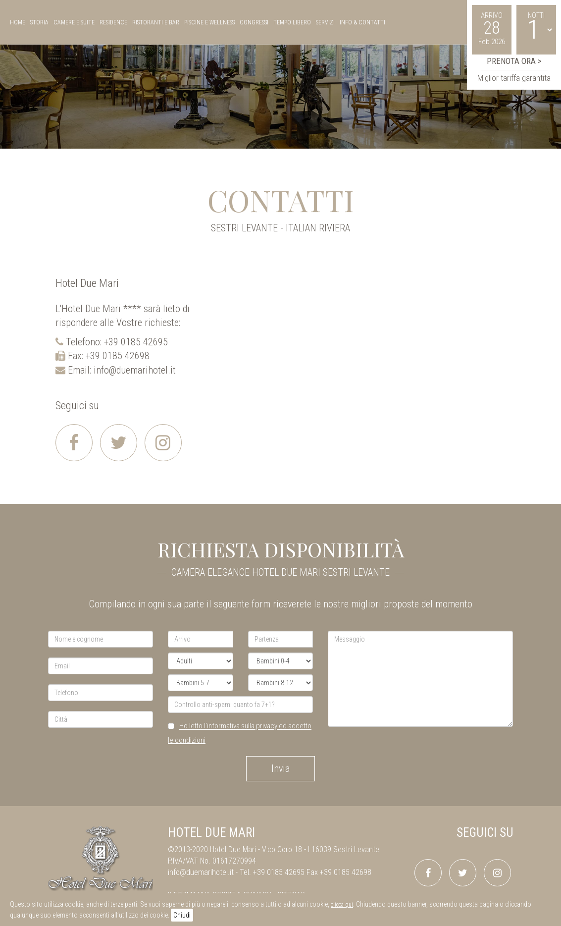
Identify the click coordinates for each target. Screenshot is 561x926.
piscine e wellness (209, 22)
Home (17, 22)
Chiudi (182, 915)
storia (39, 22)
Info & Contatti (362, 22)
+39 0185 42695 (136, 342)
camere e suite (74, 22)
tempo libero (292, 22)
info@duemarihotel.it (135, 370)
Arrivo (492, 15)
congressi (254, 22)
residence (113, 22)
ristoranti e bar (155, 22)
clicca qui (342, 904)
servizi (325, 22)
